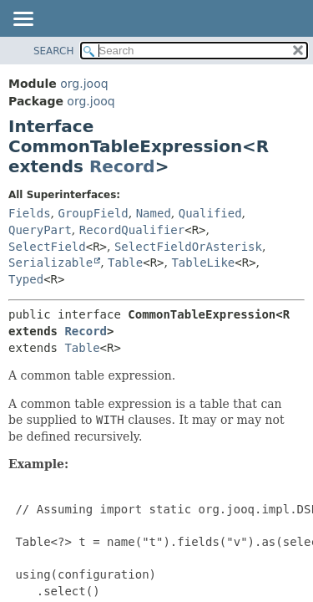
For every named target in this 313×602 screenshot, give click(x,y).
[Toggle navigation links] (22, 20)
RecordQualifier (131, 230)
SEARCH (53, 51)
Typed (25, 279)
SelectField (47, 246)
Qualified (210, 213)
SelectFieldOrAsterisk (188, 246)
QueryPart (40, 230)
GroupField (93, 213)
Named (153, 213)
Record (122, 166)
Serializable (50, 262)
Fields (29, 213)
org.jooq (84, 83)
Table (125, 262)
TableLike (203, 262)
